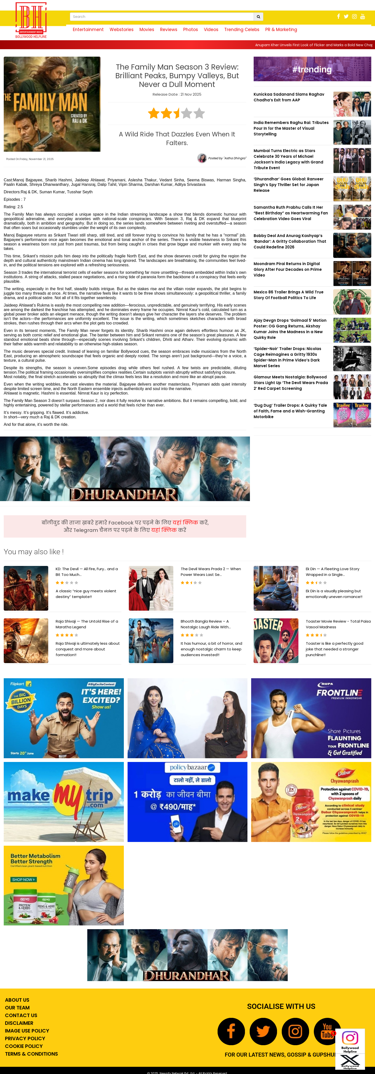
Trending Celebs (241, 30)
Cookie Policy (23, 1046)
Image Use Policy (26, 1030)
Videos (211, 30)
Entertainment (88, 30)
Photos (190, 30)
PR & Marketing (281, 30)
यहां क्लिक (186, 522)
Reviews (168, 30)
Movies (147, 30)
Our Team (17, 1007)
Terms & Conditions (31, 1053)
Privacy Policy (24, 1038)
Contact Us (20, 1015)
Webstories (122, 30)
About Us (16, 999)
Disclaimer (18, 1023)
